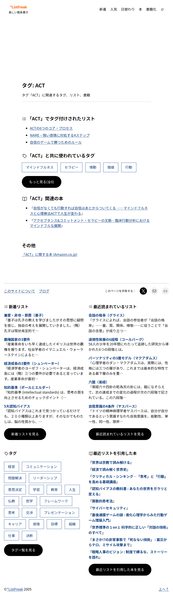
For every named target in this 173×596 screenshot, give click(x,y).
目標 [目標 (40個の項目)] (54, 523)
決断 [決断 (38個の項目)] (29, 535)
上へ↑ (164, 589)
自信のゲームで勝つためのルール (56, 142)
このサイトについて (19, 290)
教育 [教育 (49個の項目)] (54, 489)
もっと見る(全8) (41, 181)
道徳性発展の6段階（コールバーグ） (117, 339)
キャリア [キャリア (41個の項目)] (15, 523)
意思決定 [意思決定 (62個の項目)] (15, 489)
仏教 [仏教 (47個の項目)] (11, 500)
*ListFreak (18, 7)
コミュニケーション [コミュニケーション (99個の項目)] (41, 466)
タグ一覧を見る (23, 549)
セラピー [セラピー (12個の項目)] (71, 167)
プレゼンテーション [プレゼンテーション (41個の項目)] (59, 512)
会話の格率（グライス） (107, 315)
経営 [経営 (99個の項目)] (11, 466)
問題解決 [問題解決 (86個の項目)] (15, 477)
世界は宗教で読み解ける (111, 462)
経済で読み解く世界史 (109, 469)
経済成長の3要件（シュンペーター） (32, 363)
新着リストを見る (25, 433)
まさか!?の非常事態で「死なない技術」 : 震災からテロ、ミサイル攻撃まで (128, 542)
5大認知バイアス (17, 406)
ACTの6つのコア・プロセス (51, 128)
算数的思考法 (102, 500)
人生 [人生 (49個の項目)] (72, 489)
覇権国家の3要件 (17, 339)
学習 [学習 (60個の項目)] (36, 489)
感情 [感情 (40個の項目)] (36, 523)
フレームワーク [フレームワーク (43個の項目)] (56, 500)
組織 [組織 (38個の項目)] (72, 523)
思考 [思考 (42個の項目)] (11, 512)
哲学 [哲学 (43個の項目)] (29, 500)
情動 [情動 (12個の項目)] (92, 167)
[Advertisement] (86, 50)
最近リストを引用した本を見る (120, 569)
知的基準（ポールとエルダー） (28, 387)
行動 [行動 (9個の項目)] (128, 167)
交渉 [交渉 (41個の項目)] (29, 512)
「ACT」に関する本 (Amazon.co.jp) (49, 254)
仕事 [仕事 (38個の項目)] (11, 535)
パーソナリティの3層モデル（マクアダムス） (124, 358)
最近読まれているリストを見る (120, 433)
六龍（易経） (99, 382)
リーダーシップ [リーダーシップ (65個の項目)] (45, 477)
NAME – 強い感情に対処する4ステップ (60, 135)
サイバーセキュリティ (109, 507)
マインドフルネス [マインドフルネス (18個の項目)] (40, 167)
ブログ (44, 290)
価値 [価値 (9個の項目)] (110, 167)
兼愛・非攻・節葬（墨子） (24, 315)
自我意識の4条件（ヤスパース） (114, 406)
